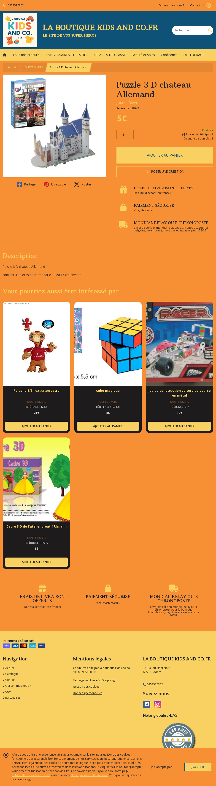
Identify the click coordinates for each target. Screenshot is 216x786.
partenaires (11, 698)
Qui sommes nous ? (17, 686)
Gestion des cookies (86, 687)
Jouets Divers (127, 102)
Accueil (11, 67)
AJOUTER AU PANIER (165, 155)
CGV (7, 692)
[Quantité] (125, 134)
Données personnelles (87, 693)
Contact (195, 5)
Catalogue (11, 674)
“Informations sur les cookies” (31, 775)
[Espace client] (208, 5)
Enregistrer (55, 184)
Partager (27, 184)
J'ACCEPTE (198, 767)
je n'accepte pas (161, 767)
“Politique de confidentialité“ (89, 775)
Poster (82, 184)
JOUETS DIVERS (33, 67)
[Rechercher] (210, 30)
